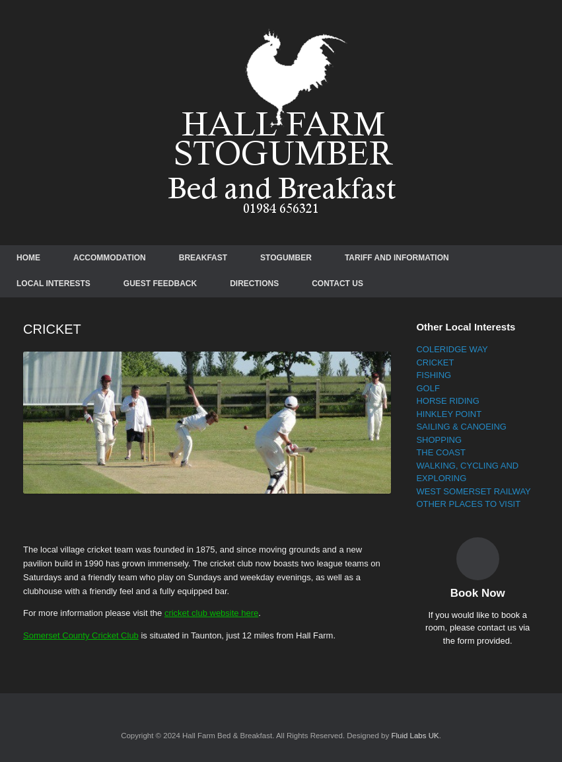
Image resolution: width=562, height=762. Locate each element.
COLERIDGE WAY (451, 349)
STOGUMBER (286, 257)
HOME (28, 257)
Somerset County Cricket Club (81, 635)
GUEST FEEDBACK (160, 283)
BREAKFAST (203, 257)
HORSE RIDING (447, 401)
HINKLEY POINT (448, 414)
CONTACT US (337, 283)
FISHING (433, 375)
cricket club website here (211, 613)
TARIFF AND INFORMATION (397, 257)
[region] (207, 423)
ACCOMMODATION (109, 257)
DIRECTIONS (254, 283)
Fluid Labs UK (415, 736)
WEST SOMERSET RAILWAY (473, 491)
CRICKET (435, 362)
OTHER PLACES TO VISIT (468, 504)
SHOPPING (439, 440)
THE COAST (440, 452)
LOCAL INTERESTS (53, 283)
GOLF (427, 388)
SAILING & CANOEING (461, 427)
